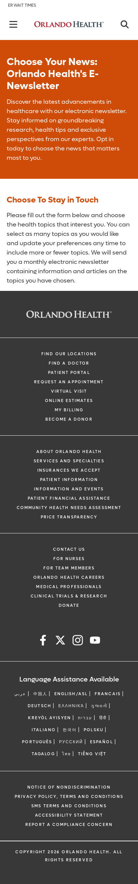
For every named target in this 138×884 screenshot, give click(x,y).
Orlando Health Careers (69, 577)
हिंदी (103, 718)
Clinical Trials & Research (69, 596)
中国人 (40, 694)
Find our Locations (69, 354)
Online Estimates (69, 400)
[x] (60, 641)
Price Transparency (69, 517)
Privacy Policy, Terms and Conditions (69, 796)
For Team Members (69, 568)
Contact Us (69, 549)
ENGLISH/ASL (71, 694)
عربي (20, 694)
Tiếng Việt (92, 754)
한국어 (70, 730)
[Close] (124, 24)
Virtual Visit (69, 391)
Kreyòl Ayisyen (49, 718)
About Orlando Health (69, 451)
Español (101, 742)
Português (37, 742)
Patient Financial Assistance (69, 498)
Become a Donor (68, 419)
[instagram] (77, 641)
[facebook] (43, 641)
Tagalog (43, 754)
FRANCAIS (108, 694)
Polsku (93, 730)
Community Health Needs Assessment (69, 507)
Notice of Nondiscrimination (69, 787)
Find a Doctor (69, 363)
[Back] (13, 24)
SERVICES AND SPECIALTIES (69, 461)
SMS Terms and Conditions (68, 806)
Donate (69, 605)
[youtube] (95, 641)
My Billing (69, 410)
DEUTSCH (39, 706)
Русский (71, 742)
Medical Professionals (69, 586)
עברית (85, 718)
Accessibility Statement (69, 815)
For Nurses (69, 558)
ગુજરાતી (99, 706)
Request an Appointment (69, 382)
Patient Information (69, 479)
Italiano (44, 730)
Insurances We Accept (69, 470)
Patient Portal (69, 372)
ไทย (66, 754)
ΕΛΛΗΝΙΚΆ (71, 706)
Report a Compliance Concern (69, 824)
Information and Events (69, 489)
